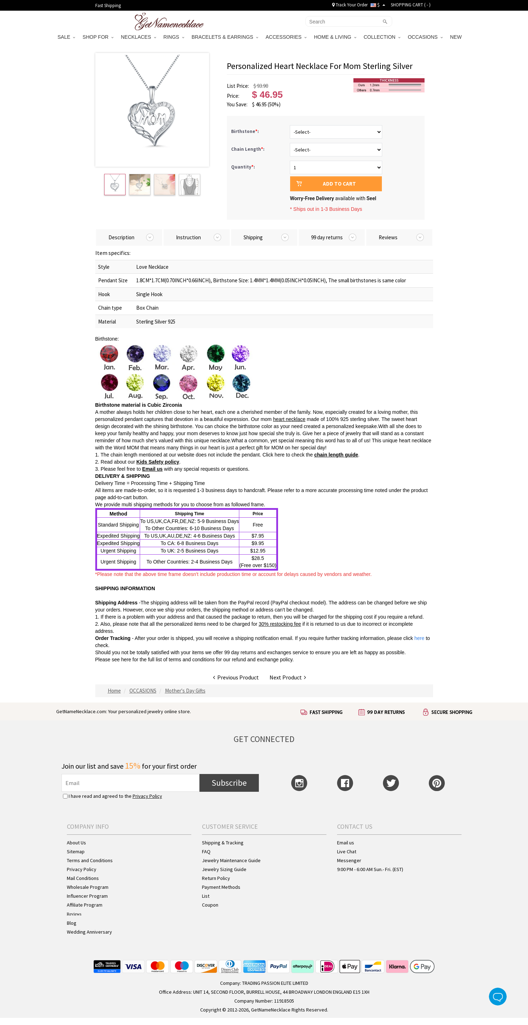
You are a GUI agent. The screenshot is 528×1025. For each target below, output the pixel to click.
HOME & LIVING (335, 37)
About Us (76, 842)
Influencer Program (87, 896)
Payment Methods (221, 887)
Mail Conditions (83, 878)
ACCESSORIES (286, 37)
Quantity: (243, 167)
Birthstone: (245, 131)
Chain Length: (248, 149)
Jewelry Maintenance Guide (231, 860)
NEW (456, 37)
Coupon (210, 905)
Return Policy (216, 878)
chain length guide (336, 455)
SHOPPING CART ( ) (411, 5)
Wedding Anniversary (89, 932)
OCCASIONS (425, 37)
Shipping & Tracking (223, 842)
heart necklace (289, 419)
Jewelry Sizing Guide (224, 869)
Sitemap (76, 851)
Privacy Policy (147, 796)
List (205, 896)
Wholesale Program (87, 887)
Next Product (288, 677)
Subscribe (229, 782)
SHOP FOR (97, 37)
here (126, 659)
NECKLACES (138, 37)
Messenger (349, 860)
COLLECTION (382, 37)
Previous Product (236, 677)
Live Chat (346, 851)
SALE (66, 37)
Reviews (74, 914)
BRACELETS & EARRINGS (225, 37)
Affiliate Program (84, 905)
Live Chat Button (498, 996)
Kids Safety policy (157, 462)
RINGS (174, 37)
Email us (152, 469)
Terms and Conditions (90, 860)
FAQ (206, 851)
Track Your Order (350, 5)
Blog (71, 923)
